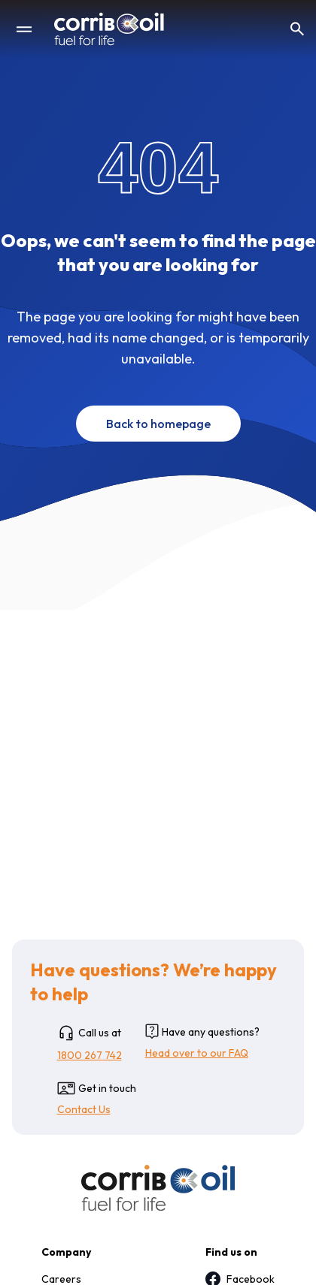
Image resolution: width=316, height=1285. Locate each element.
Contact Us (84, 1109)
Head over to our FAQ (196, 1053)
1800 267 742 (89, 1055)
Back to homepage (158, 423)
